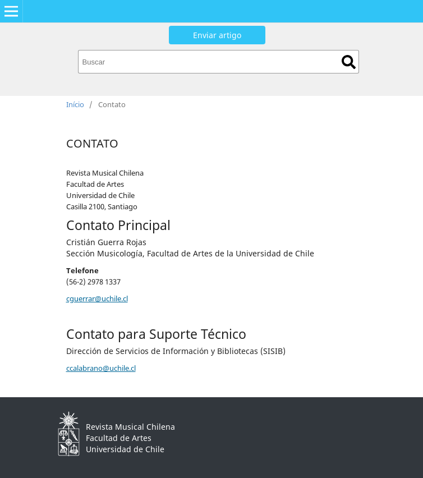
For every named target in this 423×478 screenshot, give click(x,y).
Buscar (349, 62)
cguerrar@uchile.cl (97, 298)
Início (75, 104)
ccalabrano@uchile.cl (101, 368)
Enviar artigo (217, 35)
